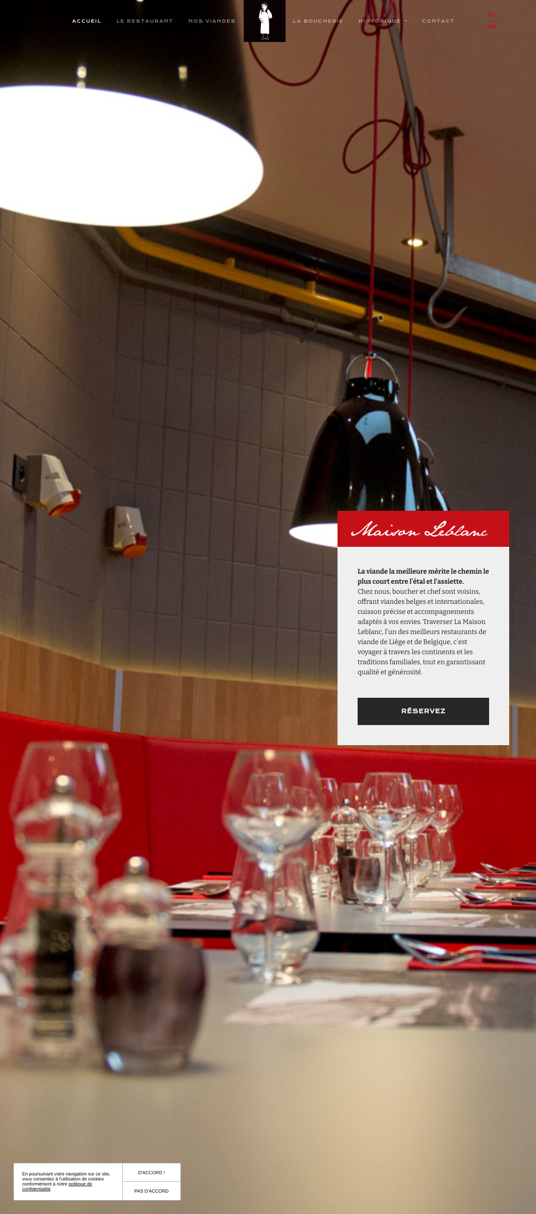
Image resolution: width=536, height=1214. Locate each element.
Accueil (86, 21)
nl (491, 15)
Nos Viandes (212, 21)
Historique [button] (380, 21)
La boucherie (318, 21)
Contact (438, 21)
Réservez (423, 711)
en (492, 27)
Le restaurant (144, 21)
